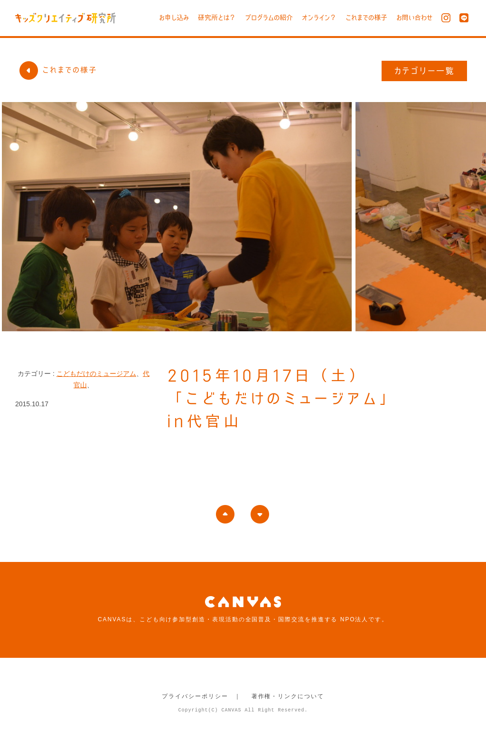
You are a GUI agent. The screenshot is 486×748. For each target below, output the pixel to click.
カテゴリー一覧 (424, 70)
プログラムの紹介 (269, 17)
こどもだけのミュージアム (96, 373)
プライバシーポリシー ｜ (201, 696)
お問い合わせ (414, 17)
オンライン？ (319, 17)
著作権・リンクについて (288, 696)
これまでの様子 (366, 17)
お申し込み (174, 17)
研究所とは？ (217, 17)
